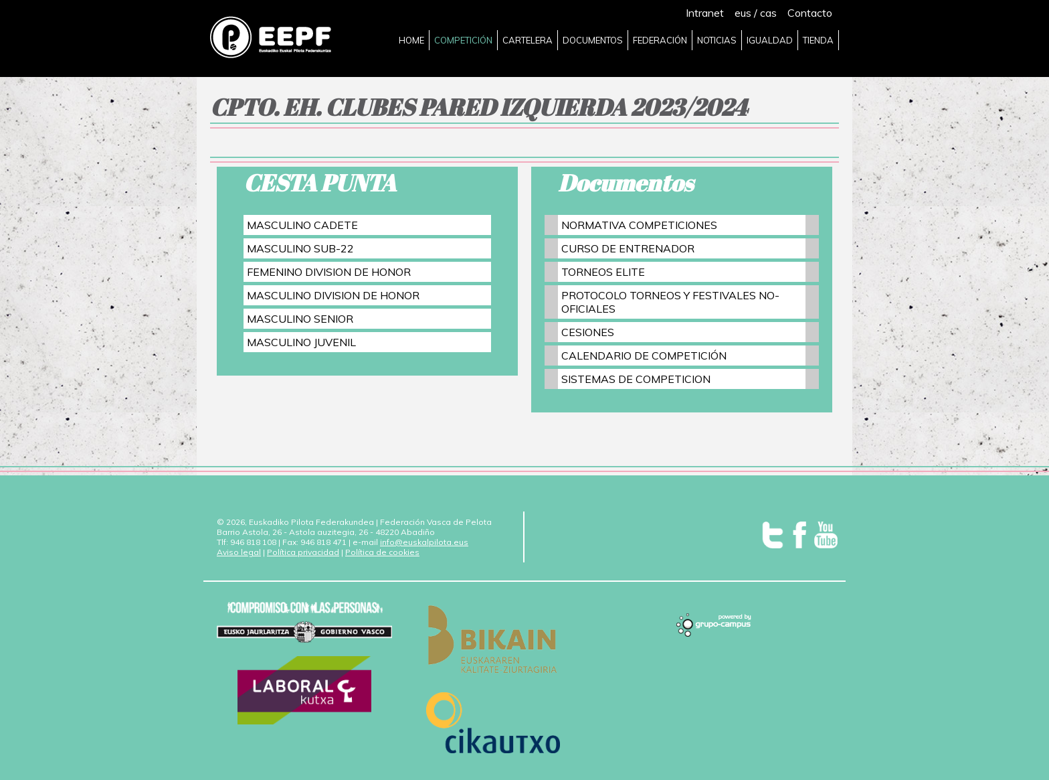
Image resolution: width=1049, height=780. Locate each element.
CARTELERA (527, 40)
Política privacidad (303, 552)
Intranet (705, 12)
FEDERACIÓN (660, 40)
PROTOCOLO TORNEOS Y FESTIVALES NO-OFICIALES (670, 302)
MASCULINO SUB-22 (300, 248)
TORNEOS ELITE (603, 272)
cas (768, 12)
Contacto (809, 12)
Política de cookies (382, 552)
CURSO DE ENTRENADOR (627, 248)
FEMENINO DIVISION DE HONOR (329, 272)
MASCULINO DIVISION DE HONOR (333, 295)
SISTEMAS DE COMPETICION (635, 379)
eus (743, 12)
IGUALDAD (770, 40)
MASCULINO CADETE (302, 225)
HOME (411, 40)
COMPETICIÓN (463, 40)
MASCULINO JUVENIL (301, 342)
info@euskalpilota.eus (424, 542)
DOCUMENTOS (593, 40)
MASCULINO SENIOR (300, 318)
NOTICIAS (717, 40)
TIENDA (818, 40)
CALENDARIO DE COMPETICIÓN (644, 355)
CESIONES (587, 332)
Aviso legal (239, 552)
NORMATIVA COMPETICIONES (639, 225)
